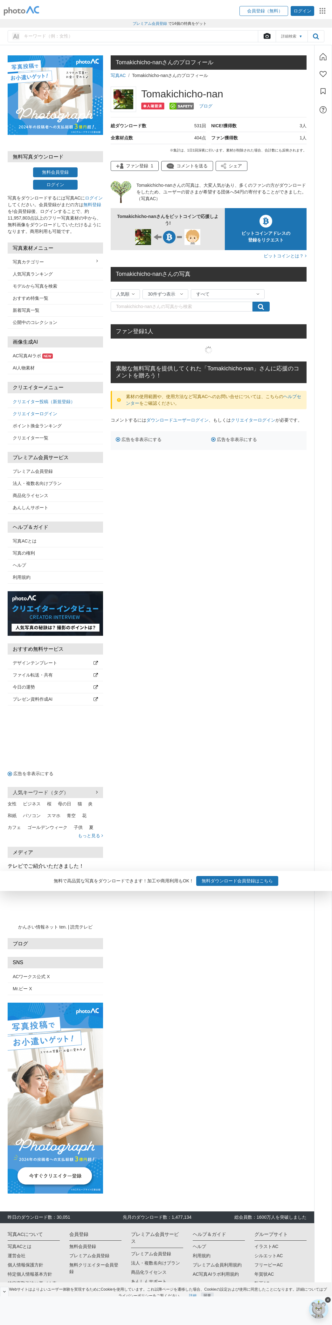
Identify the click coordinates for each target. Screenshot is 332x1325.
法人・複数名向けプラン (37, 483)
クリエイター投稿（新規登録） (44, 401)
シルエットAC (268, 1255)
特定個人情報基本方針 (30, 1274)
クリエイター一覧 (30, 437)
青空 (71, 815)
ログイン (55, 184)
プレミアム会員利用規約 (217, 1264)
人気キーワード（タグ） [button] (55, 792)
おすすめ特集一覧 (30, 298)
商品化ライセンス (30, 495)
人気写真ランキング (33, 274)
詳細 (193, 1289)
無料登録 (92, 204)
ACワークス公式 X (31, 976)
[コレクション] (323, 91)
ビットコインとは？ (285, 255)
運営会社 (16, 1255)
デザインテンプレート (55, 662)
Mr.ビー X (22, 988)
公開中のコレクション (35, 322)
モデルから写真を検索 (35, 286)
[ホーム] (323, 56)
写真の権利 (24, 553)
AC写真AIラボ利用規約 (216, 1274)
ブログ (205, 106)
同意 (207, 1289)
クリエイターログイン (35, 413)
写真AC (118, 75)
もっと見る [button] (90, 835)
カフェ (14, 827)
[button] (263, 11)
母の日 (64, 803)
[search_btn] (316, 36)
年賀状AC (264, 1274)
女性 (12, 803)
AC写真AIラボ (33, 355)
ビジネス (32, 803)
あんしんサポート (30, 507)
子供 (78, 827)
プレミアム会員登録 (33, 471)
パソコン (32, 815)
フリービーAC (268, 1264)
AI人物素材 (24, 367)
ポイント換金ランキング (37, 425)
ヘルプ (19, 565)
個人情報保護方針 (25, 1264)
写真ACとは (25, 540)
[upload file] (267, 36)
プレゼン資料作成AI (55, 699)
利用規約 (22, 577)
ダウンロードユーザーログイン (177, 420)
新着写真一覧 (26, 310)
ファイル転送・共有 (55, 674)
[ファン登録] (323, 74)
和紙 (12, 815)
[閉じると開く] (4, 1291)
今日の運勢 (55, 687)
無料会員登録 (55, 172)
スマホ (53, 815)
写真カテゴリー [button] (55, 261)
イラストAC (266, 1246)
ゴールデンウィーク (47, 827)
